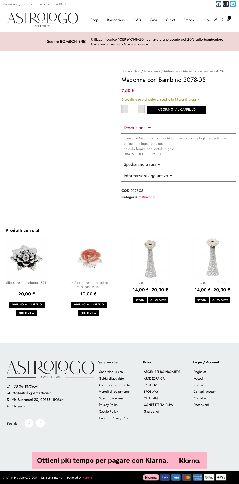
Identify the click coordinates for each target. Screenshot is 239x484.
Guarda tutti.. (153, 411)
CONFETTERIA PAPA (158, 404)
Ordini (198, 385)
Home (125, 71)
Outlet (170, 19)
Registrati (200, 371)
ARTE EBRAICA (154, 378)
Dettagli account (205, 391)
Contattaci (201, 398)
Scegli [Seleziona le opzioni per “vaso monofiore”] (139, 300)
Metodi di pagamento (114, 391)
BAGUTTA (150, 385)
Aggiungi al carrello (177, 108)
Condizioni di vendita (114, 385)
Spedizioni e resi (111, 398)
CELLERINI (151, 398)
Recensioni (201, 404)
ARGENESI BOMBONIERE (162, 371)
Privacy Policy (108, 404)
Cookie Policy (108, 411)
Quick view (26, 313)
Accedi (199, 378)
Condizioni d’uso (111, 371)
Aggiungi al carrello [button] (26, 304)
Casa (153, 19)
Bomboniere (116, 19)
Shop (94, 19)
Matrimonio (172, 71)
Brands (189, 19)
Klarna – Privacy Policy (115, 418)
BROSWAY (151, 391)
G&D (137, 19)
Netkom (87, 477)
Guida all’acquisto (111, 378)
